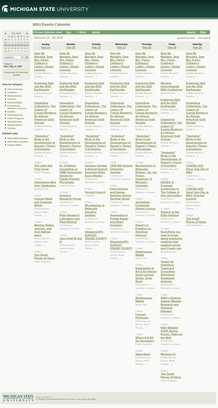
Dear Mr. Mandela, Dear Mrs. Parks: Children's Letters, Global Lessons (43, 61)
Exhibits (11, 112)
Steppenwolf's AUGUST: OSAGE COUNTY (96, 235)
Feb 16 (96, 47)
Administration (14, 96)
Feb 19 (172, 47)
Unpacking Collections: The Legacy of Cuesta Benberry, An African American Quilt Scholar (45, 112)
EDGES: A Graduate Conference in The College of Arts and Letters (171, 189)
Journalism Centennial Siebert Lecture (145, 205)
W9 (5, 51)
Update (16, 75)
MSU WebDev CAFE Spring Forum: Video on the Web (171, 332)
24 (18, 48)
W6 (5, 42)
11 (21, 42)
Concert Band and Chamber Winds (43, 202)
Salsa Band (142, 354)
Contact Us (47, 397)
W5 (5, 39)
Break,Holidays (14, 102)
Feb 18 (146, 47)
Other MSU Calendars (18, 142)
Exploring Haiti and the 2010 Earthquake (44, 86)
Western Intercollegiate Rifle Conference (171, 86)
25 (21, 48)
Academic (12, 92)
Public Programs (15, 118)
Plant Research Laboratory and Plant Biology (69, 218)
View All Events (14, 89)
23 (15, 48)
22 (12, 48)
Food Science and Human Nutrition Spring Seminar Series (120, 193)
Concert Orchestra (141, 316)
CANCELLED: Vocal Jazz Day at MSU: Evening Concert (197, 193)
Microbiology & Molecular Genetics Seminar (95, 210)
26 (24, 48)
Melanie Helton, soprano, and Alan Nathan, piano (44, 230)
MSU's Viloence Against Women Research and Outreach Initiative (171, 304)
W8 (5, 48)
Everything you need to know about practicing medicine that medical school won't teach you (171, 240)
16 (15, 45)
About (38, 397)
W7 (5, 45)
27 (27, 48)
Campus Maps (14, 145)
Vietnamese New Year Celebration (45, 184)
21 (9, 48)
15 (12, 45)
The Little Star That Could (43, 167)
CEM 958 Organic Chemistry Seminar (121, 169)
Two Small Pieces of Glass (44, 256)
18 (21, 45)
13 (27, 42)
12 (24, 42)
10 (18, 42)
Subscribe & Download (16, 72)
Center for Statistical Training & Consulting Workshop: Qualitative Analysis (168, 271)
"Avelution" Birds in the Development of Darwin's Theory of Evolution (45, 142)
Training (11, 128)
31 (9, 39)
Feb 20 (197, 47)
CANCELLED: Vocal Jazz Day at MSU (197, 169)
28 (9, 51)
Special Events (14, 121)
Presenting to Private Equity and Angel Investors (119, 220)
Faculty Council (95, 192)
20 (27, 45)
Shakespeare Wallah (143, 253)
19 (24, 45)
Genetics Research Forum (70, 197)
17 (18, 45)
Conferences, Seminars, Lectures (16, 107)
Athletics (11, 99)
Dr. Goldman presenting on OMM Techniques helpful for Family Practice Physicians (70, 174)
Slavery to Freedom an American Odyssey (143, 230)
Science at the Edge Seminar (170, 213)
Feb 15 (71, 47)
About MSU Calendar (17, 138)
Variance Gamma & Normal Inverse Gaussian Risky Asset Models (96, 170)
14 (9, 45)
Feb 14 (45, 47)
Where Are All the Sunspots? (144, 339)
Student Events (14, 125)
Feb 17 (121, 47)
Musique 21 (168, 354)
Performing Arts (15, 115)
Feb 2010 (16, 33)
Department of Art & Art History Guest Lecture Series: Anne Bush (146, 275)
